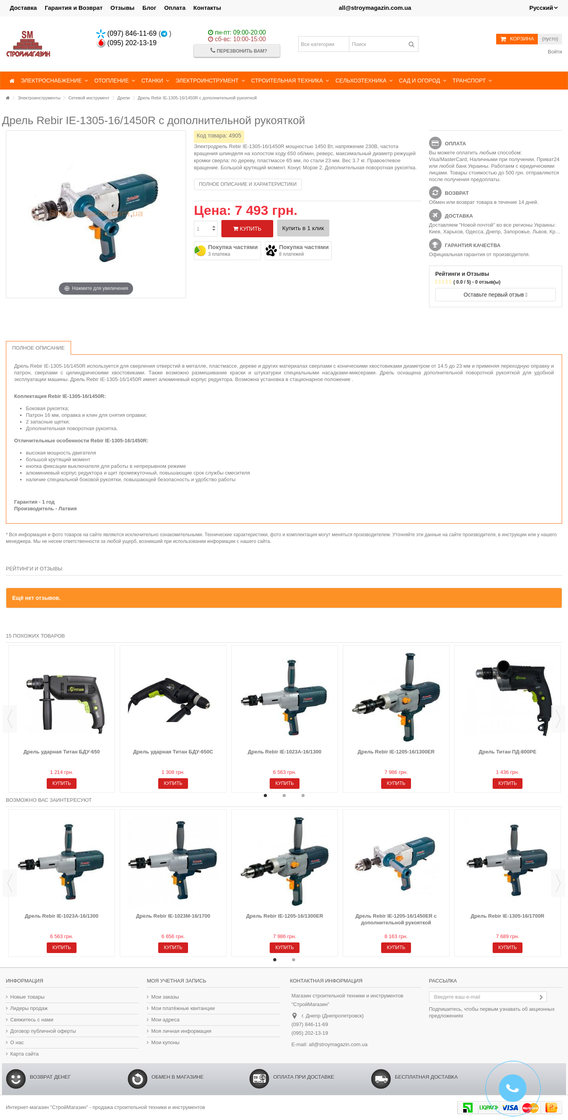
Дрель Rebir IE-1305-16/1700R (507, 916)
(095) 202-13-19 (126, 43)
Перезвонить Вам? (238, 50)
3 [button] (303, 795)
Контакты (207, 7)
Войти (554, 52)
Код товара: (212, 135)
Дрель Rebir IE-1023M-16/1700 (173, 916)
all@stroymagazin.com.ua (375, 7)
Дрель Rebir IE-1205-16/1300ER (396, 752)
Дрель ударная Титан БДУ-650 (62, 752)
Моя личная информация (181, 1031)
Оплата (174, 7)
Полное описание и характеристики (248, 184)
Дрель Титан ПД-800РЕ (508, 752)
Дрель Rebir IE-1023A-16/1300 (284, 752)
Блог (149, 7)
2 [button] (284, 795)
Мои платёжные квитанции (183, 1008)
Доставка (23, 7)
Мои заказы (165, 997)
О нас (17, 1042)
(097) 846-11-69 (126, 33)
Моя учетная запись (176, 981)
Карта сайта (24, 1054)
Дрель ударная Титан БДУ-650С (173, 752)
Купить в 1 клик (303, 228)
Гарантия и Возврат (73, 7)
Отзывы (122, 7)
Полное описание (38, 348)
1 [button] (265, 795)
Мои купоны (165, 1042)
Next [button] (558, 719)
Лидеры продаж (29, 1008)
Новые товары (27, 997)
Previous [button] (10, 719)
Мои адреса (165, 1020)
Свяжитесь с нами (31, 1020)
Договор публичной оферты (43, 1031)
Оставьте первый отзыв (496, 294)
